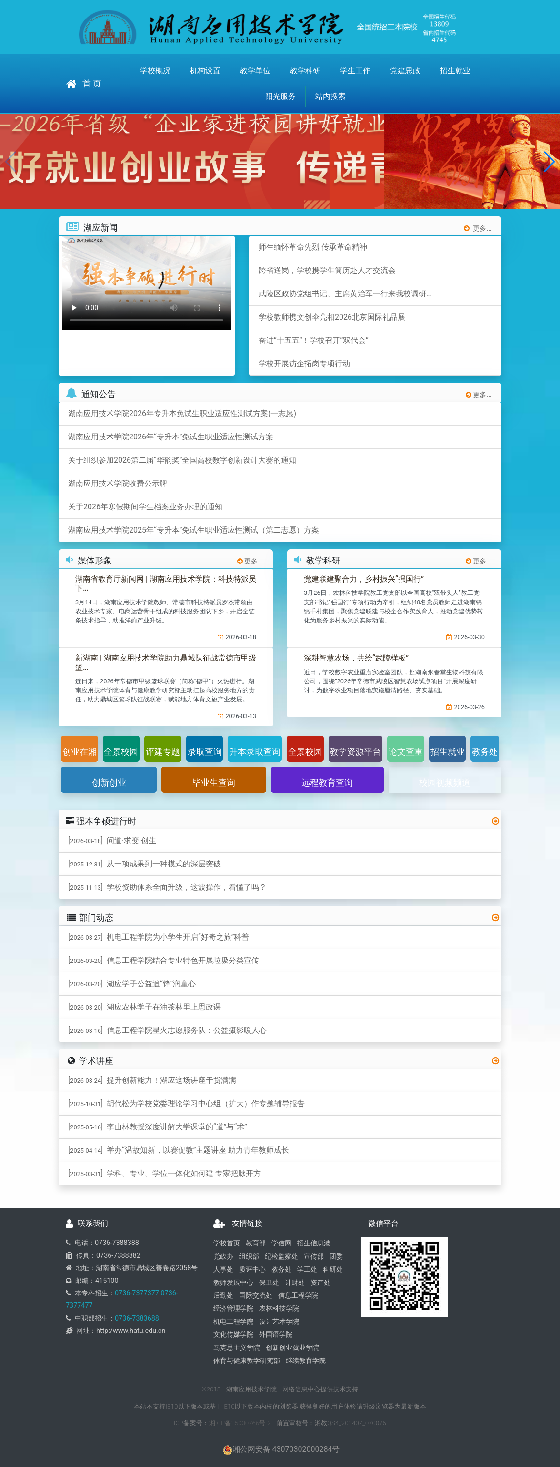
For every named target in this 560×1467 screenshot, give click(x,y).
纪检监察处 (281, 1257)
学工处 (307, 1269)
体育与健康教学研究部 (246, 1361)
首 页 (83, 83)
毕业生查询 (213, 782)
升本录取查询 (254, 752)
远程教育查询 (327, 782)
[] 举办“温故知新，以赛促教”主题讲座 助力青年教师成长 (178, 1150)
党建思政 (405, 70)
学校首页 (226, 1243)
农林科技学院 (279, 1308)
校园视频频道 (444, 782)
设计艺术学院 (279, 1322)
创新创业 (109, 782)
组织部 (249, 1257)
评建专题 (163, 752)
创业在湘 (79, 752)
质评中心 (252, 1269)
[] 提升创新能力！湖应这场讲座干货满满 (152, 1080)
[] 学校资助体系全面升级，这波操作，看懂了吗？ (167, 887)
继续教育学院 (306, 1361)
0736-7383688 (137, 1318)
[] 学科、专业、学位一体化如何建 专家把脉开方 (164, 1173)
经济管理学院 (233, 1308)
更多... (478, 228)
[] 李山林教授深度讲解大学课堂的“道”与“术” (157, 1126)
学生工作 (355, 70)
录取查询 (205, 752)
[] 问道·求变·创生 (112, 840)
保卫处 (269, 1283)
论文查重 (406, 752)
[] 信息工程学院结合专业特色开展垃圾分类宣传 (163, 960)
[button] (548, 161)
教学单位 (255, 70)
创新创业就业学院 (292, 1348)
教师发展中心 (233, 1283)
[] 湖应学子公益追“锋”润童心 (132, 983)
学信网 (281, 1243)
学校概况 (155, 70)
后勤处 (223, 1296)
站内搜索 (330, 96)
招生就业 (455, 70)
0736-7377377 (137, 1293)
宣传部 (314, 1257)
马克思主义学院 (236, 1348)
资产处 (320, 1283)
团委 (336, 1257)
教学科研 (305, 70)
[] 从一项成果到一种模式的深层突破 (144, 863)
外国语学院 (275, 1335)
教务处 (485, 752)
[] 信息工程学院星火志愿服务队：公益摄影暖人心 (167, 1030)
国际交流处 (255, 1296)
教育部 (256, 1243)
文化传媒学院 (233, 1335)
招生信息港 (313, 1243)
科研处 (333, 1269)
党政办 (223, 1257)
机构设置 (205, 70)
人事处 (223, 1269)
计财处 (295, 1283)
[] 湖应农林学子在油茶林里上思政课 (144, 1006)
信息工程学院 (298, 1296)
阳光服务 (280, 96)
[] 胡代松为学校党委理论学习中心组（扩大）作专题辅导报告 (186, 1103)
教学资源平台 (355, 752)
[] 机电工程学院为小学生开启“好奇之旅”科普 (158, 937)
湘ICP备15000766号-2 (240, 1423)
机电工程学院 (233, 1322)
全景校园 (121, 752)
